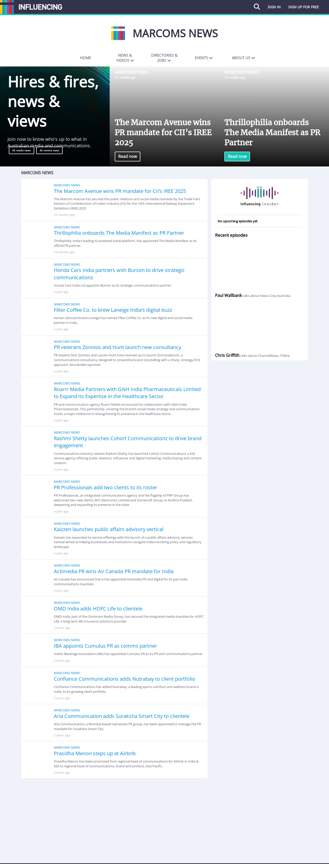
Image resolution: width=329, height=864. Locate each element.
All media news (21, 150)
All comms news (49, 150)
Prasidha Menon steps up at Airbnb (95, 753)
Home (85, 57)
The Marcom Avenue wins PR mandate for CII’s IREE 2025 (163, 132)
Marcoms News (132, 72)
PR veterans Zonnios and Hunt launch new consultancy (117, 347)
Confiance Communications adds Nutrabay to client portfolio (124, 678)
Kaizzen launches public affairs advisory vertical (108, 529)
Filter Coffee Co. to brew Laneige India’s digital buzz (113, 309)
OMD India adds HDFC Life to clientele (98, 608)
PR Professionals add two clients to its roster (105, 487)
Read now (127, 156)
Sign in (274, 7)
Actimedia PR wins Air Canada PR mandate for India (114, 571)
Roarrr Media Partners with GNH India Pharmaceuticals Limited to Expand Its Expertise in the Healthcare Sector (127, 393)
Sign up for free (303, 7)
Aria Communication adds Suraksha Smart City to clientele (121, 716)
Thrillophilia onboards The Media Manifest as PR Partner (272, 132)
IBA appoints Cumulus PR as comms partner (105, 645)
